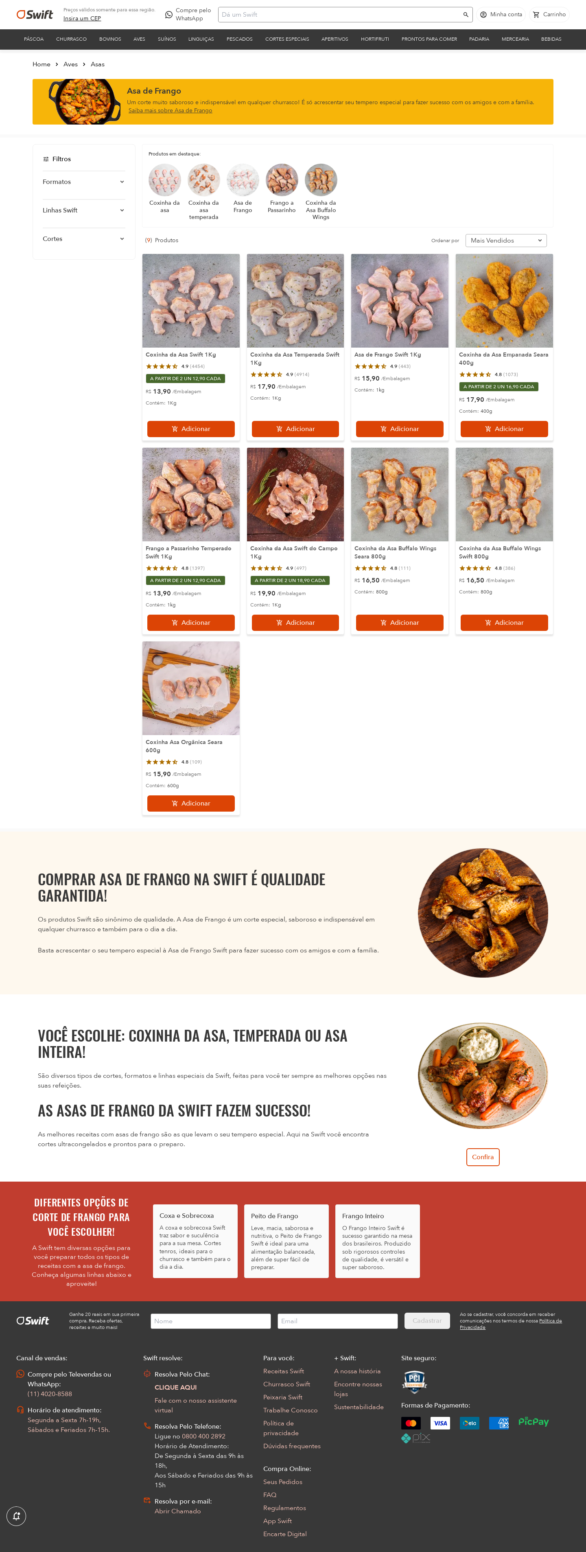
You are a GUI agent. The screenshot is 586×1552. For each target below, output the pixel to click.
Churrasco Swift (286, 1384)
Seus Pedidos (282, 1482)
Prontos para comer (429, 39)
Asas (98, 64)
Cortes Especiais (287, 39)
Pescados (240, 39)
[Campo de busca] (340, 14)
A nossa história (357, 1371)
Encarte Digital (285, 1534)
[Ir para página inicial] (35, 15)
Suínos (167, 39)
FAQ (269, 1495)
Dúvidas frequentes (292, 1446)
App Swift (277, 1521)
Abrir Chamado (178, 1511)
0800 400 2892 (203, 1436)
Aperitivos (334, 39)
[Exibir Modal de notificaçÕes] (16, 1516)
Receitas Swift (283, 1371)
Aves (139, 39)
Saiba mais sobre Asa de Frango (170, 110)
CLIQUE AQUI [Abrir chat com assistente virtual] (176, 1387)
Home (41, 64)
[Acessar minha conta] (501, 14)
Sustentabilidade (359, 1407)
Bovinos (110, 39)
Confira (483, 1157)
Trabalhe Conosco (290, 1410)
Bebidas (551, 39)
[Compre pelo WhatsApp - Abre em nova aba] (190, 15)
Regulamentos (284, 1508)
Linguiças (201, 39)
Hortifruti (375, 39)
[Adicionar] (191, 429)
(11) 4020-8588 (50, 1394)
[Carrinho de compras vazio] (549, 14)
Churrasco (71, 39)
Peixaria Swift (282, 1397)
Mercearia (515, 39)
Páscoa (34, 39)
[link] (82, 19)
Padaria (479, 39)
